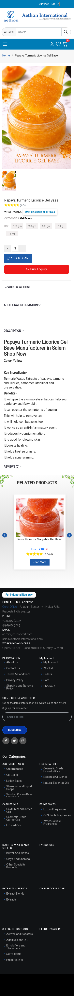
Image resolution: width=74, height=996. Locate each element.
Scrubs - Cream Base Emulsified (19, 795)
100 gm (17, 226)
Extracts (11, 899)
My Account (50, 662)
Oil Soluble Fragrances (57, 815)
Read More (39, 562)
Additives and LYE (17, 940)
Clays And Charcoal (18, 859)
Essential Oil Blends (55, 776)
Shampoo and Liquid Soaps (19, 788)
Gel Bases (12, 774)
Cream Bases (14, 768)
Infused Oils (13, 825)
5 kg (12, 233)
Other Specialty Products (15, 866)
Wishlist (48, 668)
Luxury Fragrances (54, 809)
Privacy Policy (14, 680)
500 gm (46, 226)
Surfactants (13, 953)
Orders (47, 674)
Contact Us (13, 668)
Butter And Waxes (17, 853)
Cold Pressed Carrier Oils (19, 810)
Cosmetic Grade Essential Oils (53, 770)
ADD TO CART (18, 258)
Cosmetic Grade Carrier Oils (16, 818)
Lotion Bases (14, 780)
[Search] (66, 31)
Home (6, 55)
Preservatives (14, 959)
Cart (46, 680)
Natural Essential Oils (56, 782)
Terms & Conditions (18, 674)
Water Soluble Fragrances (52, 822)
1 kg (60, 226)
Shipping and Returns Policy (19, 687)
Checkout (49, 686)
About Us (12, 662)
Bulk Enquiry (36, 269)
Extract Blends (15, 893)
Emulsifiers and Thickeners (15, 947)
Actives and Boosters (19, 934)
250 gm (32, 226)
